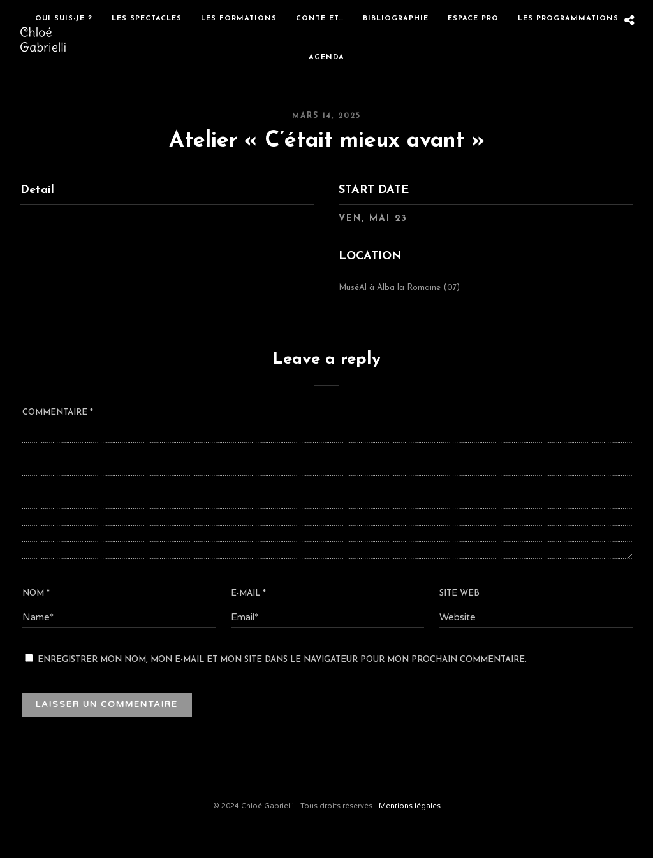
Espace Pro (473, 18)
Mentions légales (410, 806)
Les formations (239, 18)
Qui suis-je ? (63, 18)
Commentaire (57, 412)
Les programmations (568, 18)
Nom (36, 593)
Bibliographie (396, 18)
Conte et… (320, 18)
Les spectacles (147, 18)
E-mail (248, 593)
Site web (459, 593)
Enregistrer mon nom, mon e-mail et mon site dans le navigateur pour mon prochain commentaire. (282, 659)
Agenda (326, 57)
